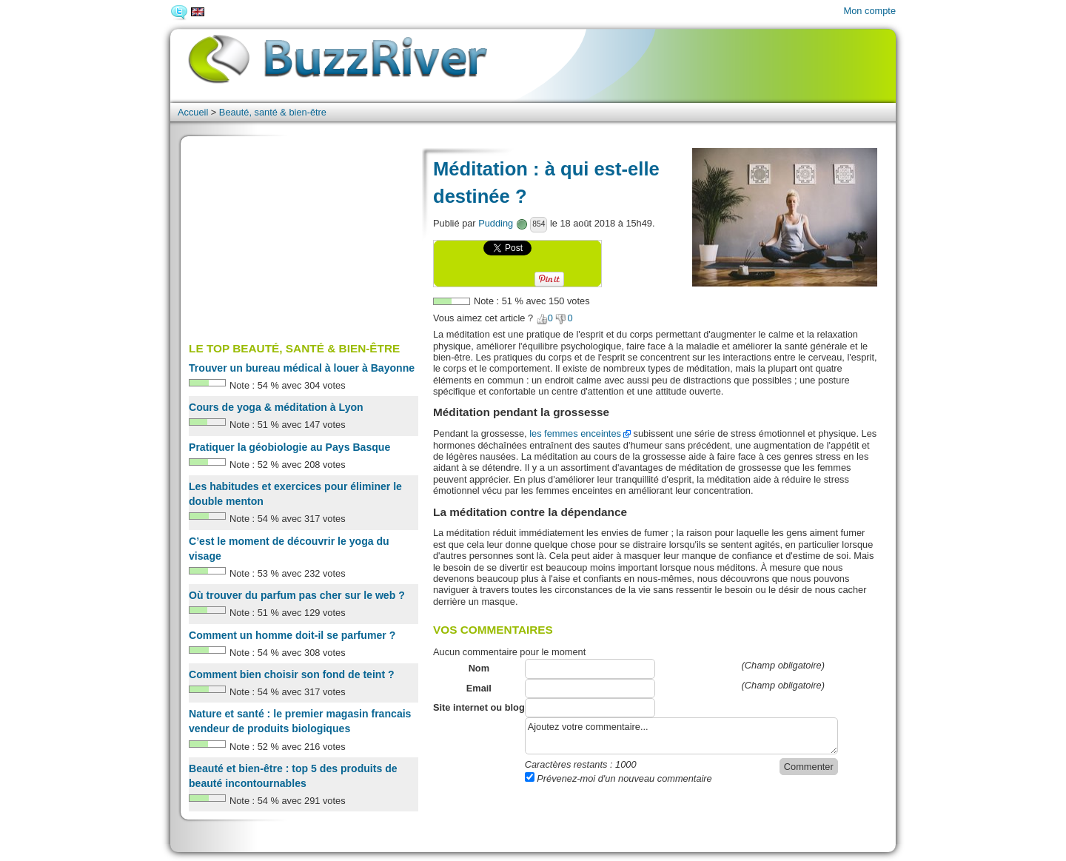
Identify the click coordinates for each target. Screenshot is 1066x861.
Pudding (495, 223)
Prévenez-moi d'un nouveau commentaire (618, 778)
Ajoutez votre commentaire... (681, 735)
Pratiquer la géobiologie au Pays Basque (289, 447)
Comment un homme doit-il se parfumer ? (292, 635)
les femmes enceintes (575, 433)
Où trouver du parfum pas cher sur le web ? (297, 595)
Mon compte (870, 10)
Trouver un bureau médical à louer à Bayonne (302, 368)
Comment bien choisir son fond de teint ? (292, 674)
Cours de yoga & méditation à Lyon (276, 407)
